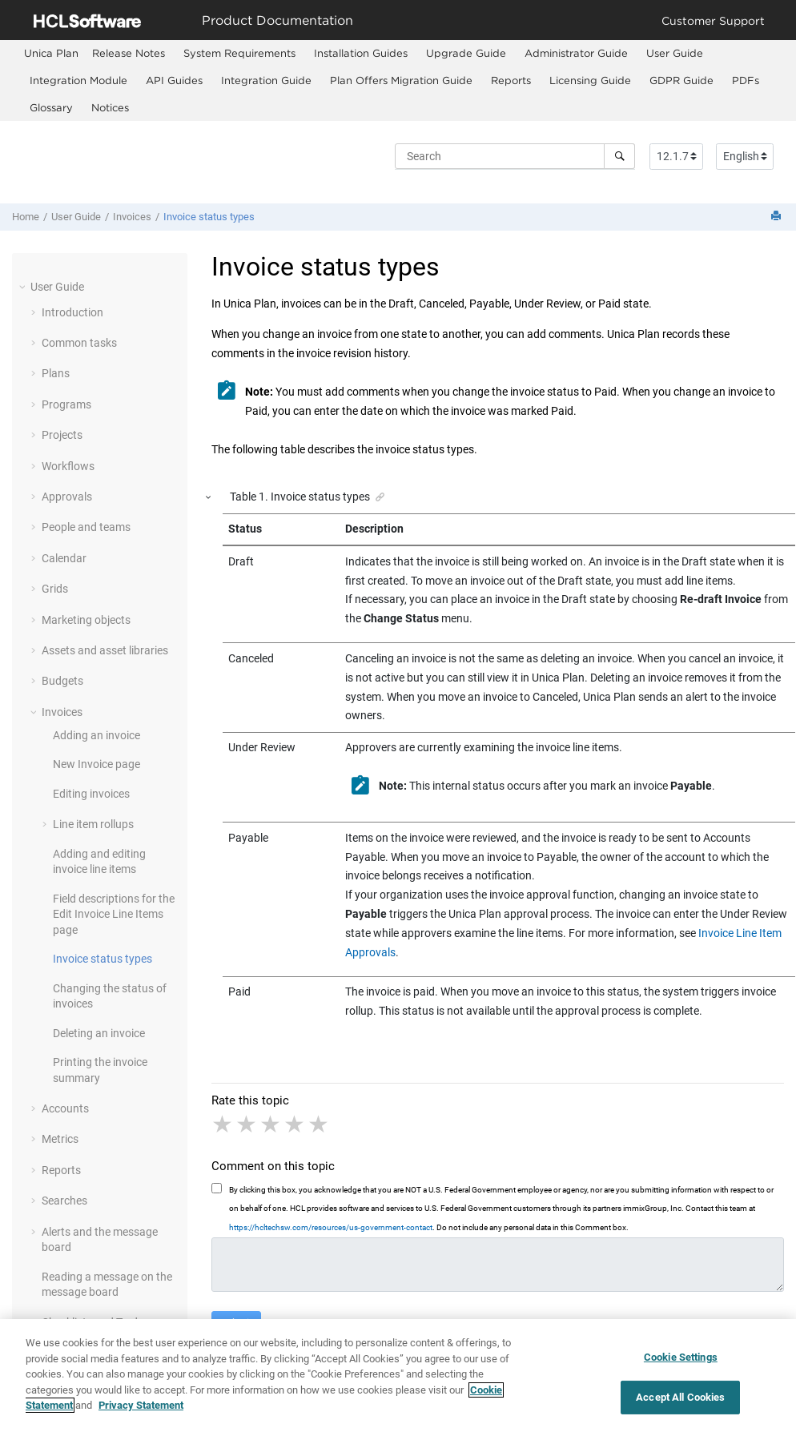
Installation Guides (361, 52)
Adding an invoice (96, 735)
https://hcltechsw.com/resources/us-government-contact (330, 1227)
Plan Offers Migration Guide (401, 80)
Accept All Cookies (680, 1402)
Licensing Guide (590, 80)
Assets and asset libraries (105, 650)
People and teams (86, 527)
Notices (110, 107)
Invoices (132, 217)
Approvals (67, 496)
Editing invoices (91, 793)
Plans (56, 373)
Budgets (62, 680)
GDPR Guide (681, 80)
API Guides (174, 80)
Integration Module (78, 80)
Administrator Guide (576, 52)
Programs (66, 404)
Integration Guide (266, 80)
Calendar (64, 558)
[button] (24, 287)
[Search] (619, 156)
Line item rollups (93, 824)
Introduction (72, 312)
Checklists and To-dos (96, 1322)
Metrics (60, 1138)
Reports (511, 80)
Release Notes (128, 52)
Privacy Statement (140, 1411)
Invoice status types (209, 217)
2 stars (247, 1124)
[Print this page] (777, 217)
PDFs (745, 80)
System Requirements (239, 52)
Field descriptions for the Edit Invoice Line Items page (114, 914)
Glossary (51, 107)
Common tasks (79, 342)
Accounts (65, 1108)
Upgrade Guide (466, 52)
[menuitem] (51, 53)
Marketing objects (86, 619)
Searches (64, 1200)
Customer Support (713, 20)
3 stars (271, 1124)
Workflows (68, 466)
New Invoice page (96, 764)
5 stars (320, 1124)
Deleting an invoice (99, 1033)
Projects (62, 434)
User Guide (674, 52)
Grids (55, 588)
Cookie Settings (681, 1362)
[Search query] (515, 156)
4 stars (295, 1124)
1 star (223, 1124)
